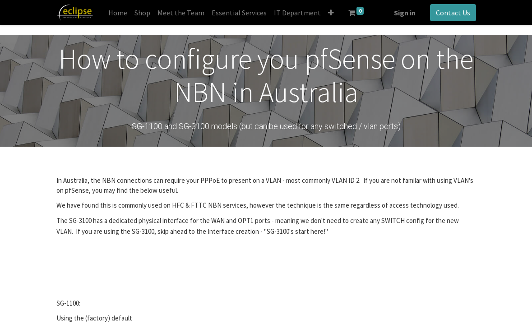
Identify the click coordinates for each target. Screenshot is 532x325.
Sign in (405, 12)
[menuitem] (118, 13)
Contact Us (453, 12)
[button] (331, 13)
